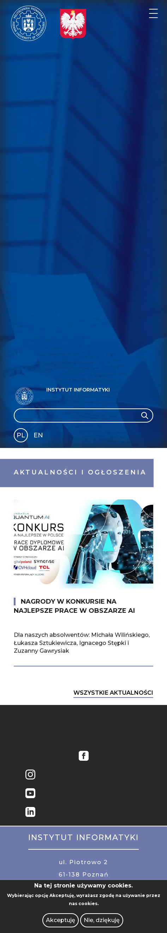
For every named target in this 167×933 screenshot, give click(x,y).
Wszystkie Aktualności (113, 692)
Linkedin (30, 813)
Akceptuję (60, 920)
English (39, 436)
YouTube (30, 794)
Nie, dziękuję (102, 920)
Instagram (30, 775)
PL (21, 435)
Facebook (84, 757)
